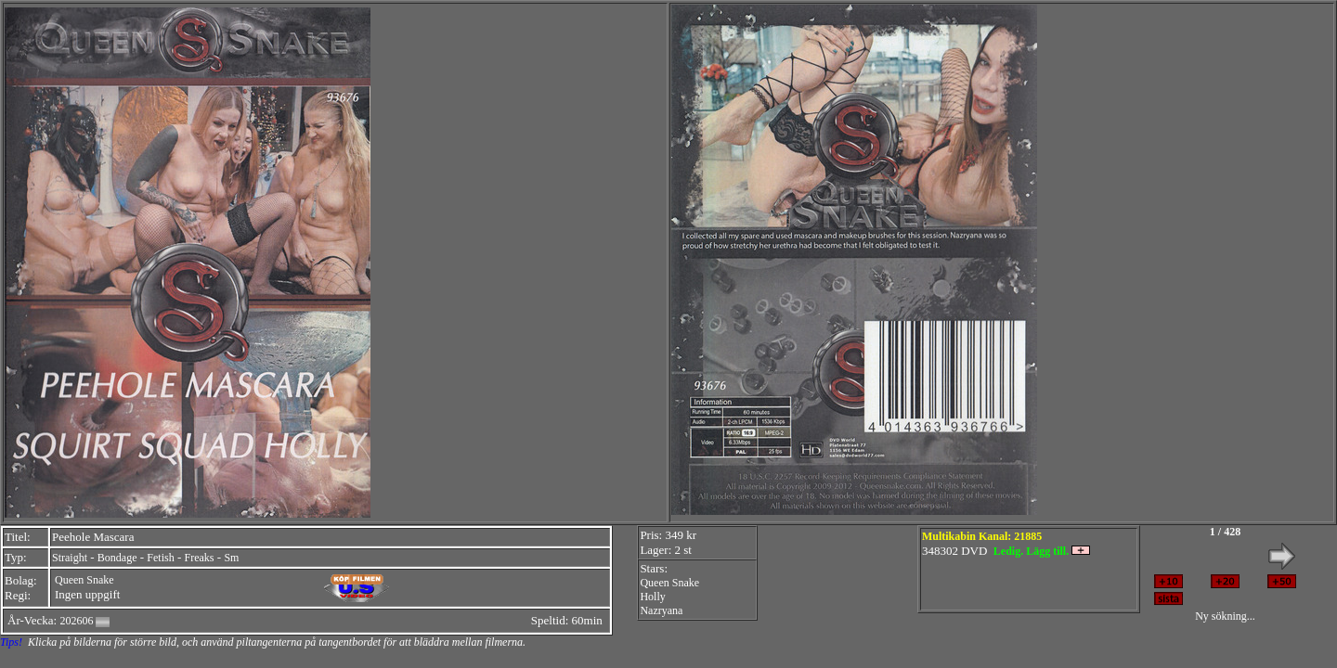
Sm (231, 557)
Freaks (199, 557)
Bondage (117, 557)
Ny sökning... (1225, 616)
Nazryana (661, 610)
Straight (69, 557)
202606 (76, 620)
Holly (652, 596)
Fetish (160, 557)
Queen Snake (84, 579)
